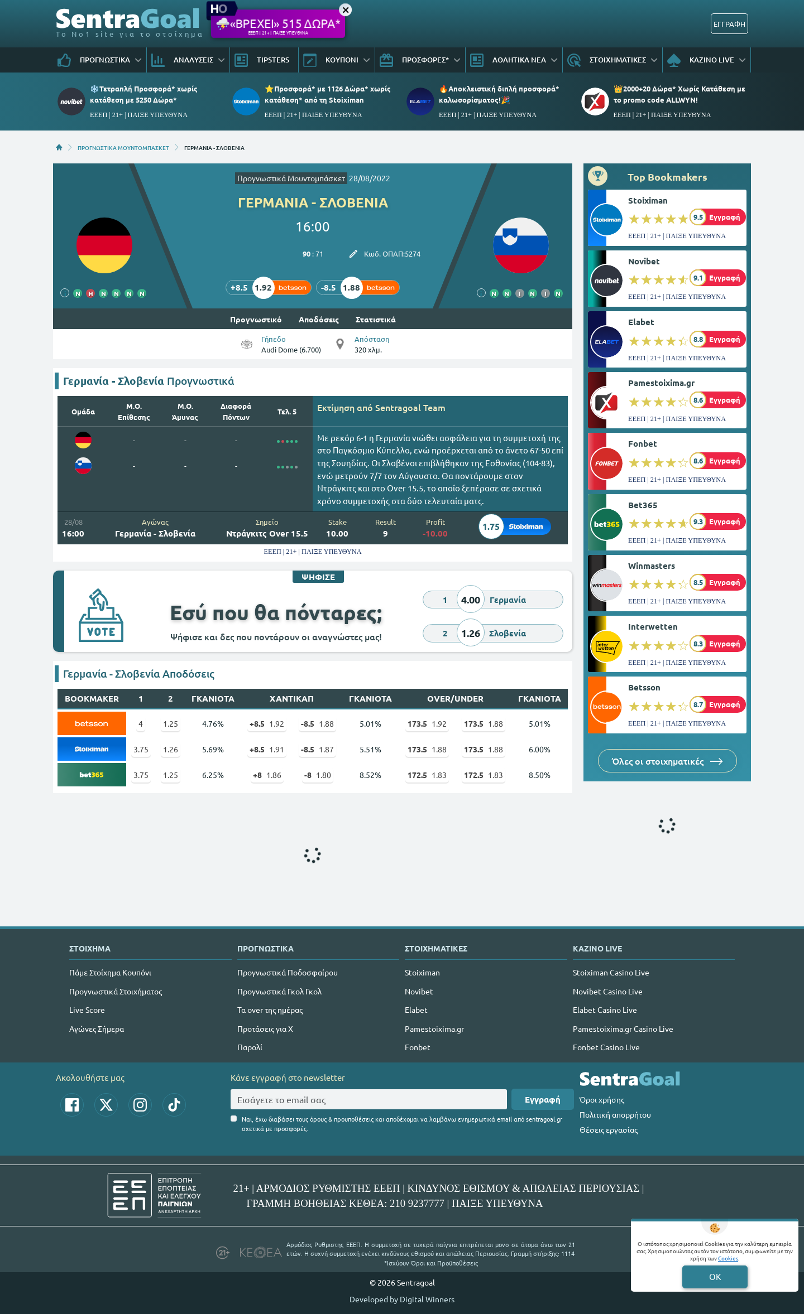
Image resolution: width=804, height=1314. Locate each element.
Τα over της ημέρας (270, 1009)
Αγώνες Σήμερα (96, 1028)
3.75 (141, 749)
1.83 (427, 774)
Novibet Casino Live (608, 991)
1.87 (317, 749)
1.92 (267, 723)
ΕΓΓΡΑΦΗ (729, 23)
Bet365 (643, 504)
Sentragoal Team (410, 407)
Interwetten (653, 626)
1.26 (170, 749)
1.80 (317, 774)
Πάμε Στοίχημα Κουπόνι (110, 972)
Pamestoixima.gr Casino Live (623, 1028)
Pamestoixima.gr (661, 382)
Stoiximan (648, 200)
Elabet (641, 321)
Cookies (728, 1258)
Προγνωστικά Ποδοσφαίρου (287, 972)
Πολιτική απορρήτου (615, 1114)
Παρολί (249, 1047)
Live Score (87, 1009)
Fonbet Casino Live (606, 1047)
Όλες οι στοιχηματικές (667, 761)
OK (715, 1276)
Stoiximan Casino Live (611, 972)
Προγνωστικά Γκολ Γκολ (279, 991)
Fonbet (642, 443)
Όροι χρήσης (602, 1099)
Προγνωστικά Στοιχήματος (115, 991)
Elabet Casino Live (605, 1009)
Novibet (644, 261)
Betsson (644, 687)
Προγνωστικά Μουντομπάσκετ (291, 178)
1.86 (267, 774)
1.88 (317, 723)
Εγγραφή (543, 1099)
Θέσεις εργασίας (609, 1129)
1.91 (267, 749)
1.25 (170, 723)
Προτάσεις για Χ (265, 1028)
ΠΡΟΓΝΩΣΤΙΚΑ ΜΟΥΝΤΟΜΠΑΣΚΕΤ (123, 147)
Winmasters (651, 565)
